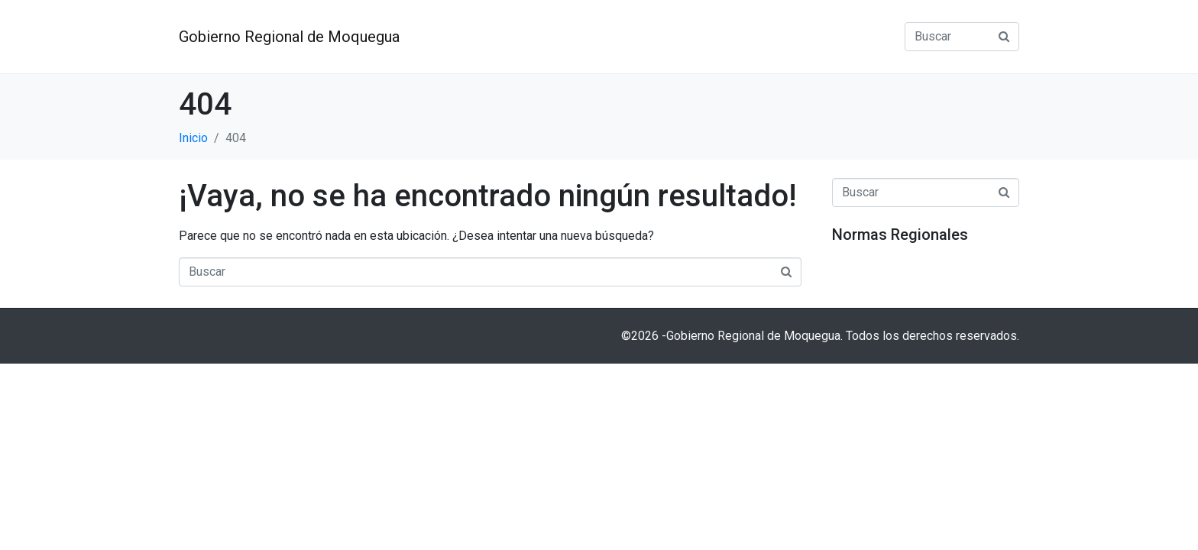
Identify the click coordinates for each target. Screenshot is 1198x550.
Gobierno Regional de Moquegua (289, 37)
